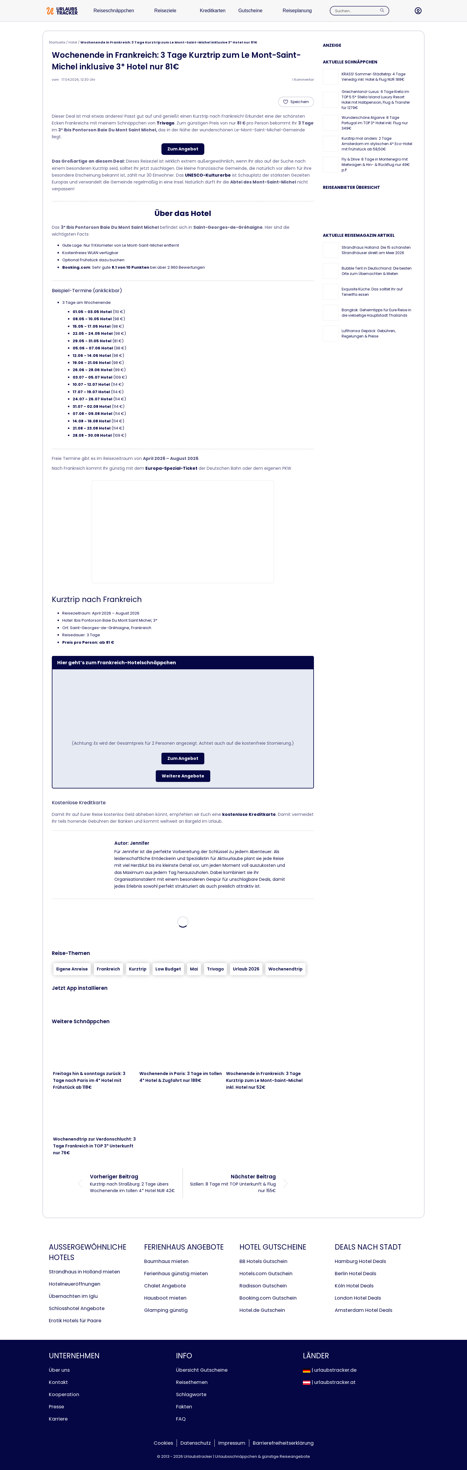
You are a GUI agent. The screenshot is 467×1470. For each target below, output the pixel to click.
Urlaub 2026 (246, 969)
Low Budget (168, 969)
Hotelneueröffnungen (74, 1284)
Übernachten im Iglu (73, 1296)
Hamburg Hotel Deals (360, 1261)
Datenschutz (195, 1443)
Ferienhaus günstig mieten (176, 1273)
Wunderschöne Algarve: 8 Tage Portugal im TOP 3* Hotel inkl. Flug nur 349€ (375, 123)
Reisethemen (192, 1382)
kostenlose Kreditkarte (249, 814)
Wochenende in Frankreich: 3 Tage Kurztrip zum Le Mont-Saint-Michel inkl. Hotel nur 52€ (264, 1080)
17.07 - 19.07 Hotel (91, 392)
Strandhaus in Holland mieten (84, 1271)
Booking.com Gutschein (268, 1298)
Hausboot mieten (165, 1298)
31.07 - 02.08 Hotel (92, 406)
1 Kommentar (303, 79)
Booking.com (76, 267)
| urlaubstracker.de (330, 1370)
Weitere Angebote (183, 776)
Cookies (163, 1443)
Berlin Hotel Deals (355, 1273)
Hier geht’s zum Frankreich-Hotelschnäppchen (116, 662)
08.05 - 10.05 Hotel (92, 319)
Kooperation (64, 1394)
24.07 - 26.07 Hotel (92, 399)
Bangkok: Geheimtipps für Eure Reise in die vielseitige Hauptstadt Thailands (376, 312)
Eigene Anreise (72, 969)
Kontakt (58, 1382)
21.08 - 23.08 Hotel (91, 428)
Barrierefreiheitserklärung (283, 1443)
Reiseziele (171, 10)
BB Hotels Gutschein (263, 1261)
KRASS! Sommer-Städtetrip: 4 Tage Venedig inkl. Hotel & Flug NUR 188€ (373, 76)
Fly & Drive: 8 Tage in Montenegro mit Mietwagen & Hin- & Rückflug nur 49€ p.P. (376, 164)
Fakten (184, 1406)
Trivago (166, 123)
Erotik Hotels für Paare (75, 1320)
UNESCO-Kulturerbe (208, 175)
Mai (194, 969)
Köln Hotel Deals (354, 1285)
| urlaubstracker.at (329, 1382)
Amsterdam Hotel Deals (363, 1310)
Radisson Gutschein (263, 1285)
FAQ (181, 1418)
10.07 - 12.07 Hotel (91, 384)
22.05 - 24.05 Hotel (93, 333)
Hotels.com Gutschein (265, 1273)
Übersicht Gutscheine (202, 1370)
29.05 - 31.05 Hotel (92, 341)
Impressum (231, 1443)
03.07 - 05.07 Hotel (92, 377)
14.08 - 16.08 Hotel (91, 421)
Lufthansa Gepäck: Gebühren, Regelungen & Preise (369, 333)
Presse (56, 1406)
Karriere (58, 1418)
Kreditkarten (221, 10)
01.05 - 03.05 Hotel (92, 312)
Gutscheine (262, 10)
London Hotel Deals (358, 1298)
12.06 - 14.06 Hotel (92, 355)
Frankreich (108, 969)
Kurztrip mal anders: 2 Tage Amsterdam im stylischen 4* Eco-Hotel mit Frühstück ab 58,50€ (377, 144)
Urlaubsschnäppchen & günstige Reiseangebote (262, 1456)
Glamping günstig (166, 1310)
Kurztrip (138, 969)
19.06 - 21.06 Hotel (91, 362)
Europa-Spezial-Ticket (171, 468)
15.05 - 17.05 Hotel (91, 326)
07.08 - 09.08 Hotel (92, 413)
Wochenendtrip (285, 969)
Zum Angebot (182, 149)
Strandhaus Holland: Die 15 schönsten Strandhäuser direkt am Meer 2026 (376, 250)
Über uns (59, 1370)
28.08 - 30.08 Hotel (92, 435)
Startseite (57, 42)
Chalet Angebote (165, 1285)
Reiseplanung (313, 10)
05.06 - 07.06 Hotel (93, 348)
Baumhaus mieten (166, 1261)
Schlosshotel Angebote (77, 1308)
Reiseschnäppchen (116, 10)
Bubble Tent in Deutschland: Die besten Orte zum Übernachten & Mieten (377, 271)
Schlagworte (191, 1394)
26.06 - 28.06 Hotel (92, 370)
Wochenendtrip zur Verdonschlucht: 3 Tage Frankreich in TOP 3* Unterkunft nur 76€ (94, 1146)
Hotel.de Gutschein (262, 1310)
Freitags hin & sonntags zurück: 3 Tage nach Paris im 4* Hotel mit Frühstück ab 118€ (89, 1080)
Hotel (73, 42)
